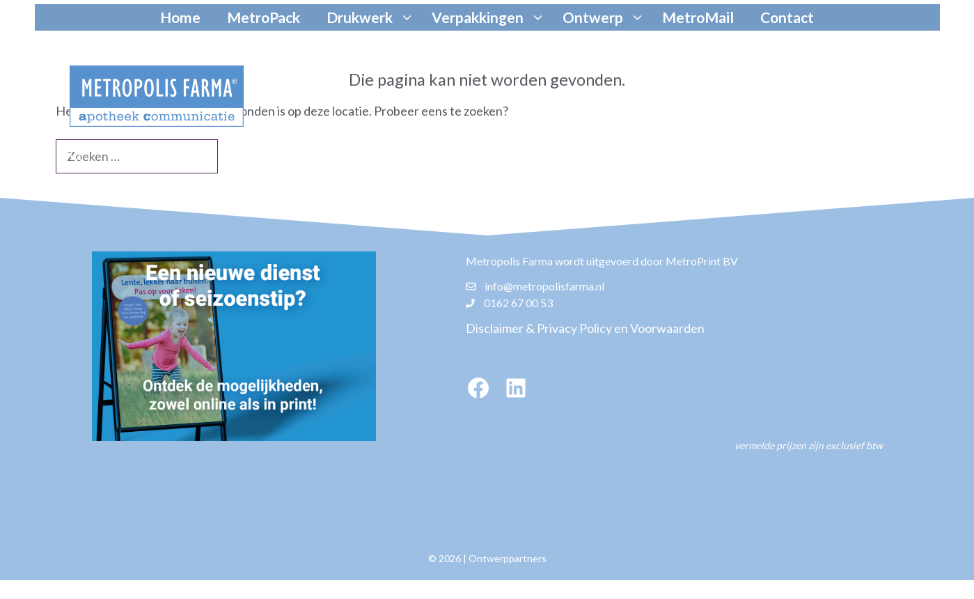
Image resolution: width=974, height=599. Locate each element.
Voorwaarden (667, 328)
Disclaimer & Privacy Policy (539, 328)
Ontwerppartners (508, 558)
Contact (787, 17)
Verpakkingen (490, 17)
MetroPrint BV (702, 260)
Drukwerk (372, 17)
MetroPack (263, 17)
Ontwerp (605, 17)
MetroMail (698, 17)
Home (180, 17)
